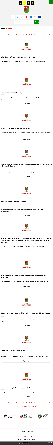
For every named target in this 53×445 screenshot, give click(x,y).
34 (26, 34)
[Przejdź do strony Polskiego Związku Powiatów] (22, 17)
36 (31, 34)
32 (21, 34)
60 (44, 34)
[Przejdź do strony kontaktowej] (35, 17)
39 (39, 34)
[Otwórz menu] (51, 2)
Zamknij (50, 442)
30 (16, 34)
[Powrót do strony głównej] (2, 28)
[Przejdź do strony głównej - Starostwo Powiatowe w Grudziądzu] (26, 10)
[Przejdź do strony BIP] (13, 17)
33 (23, 34)
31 (18, 34)
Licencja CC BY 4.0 (26, 440)
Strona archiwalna (26, 437)
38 (36, 34)
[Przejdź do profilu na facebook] (31, 17)
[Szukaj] (36, 22)
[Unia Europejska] (40, 17)
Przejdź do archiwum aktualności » (26, 410)
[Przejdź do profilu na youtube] (26, 17)
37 (34, 34)
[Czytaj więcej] (26, 53)
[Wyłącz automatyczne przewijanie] (26, 428)
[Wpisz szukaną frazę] (24, 22)
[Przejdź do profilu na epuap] (18, 17)
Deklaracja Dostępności (26, 435)
